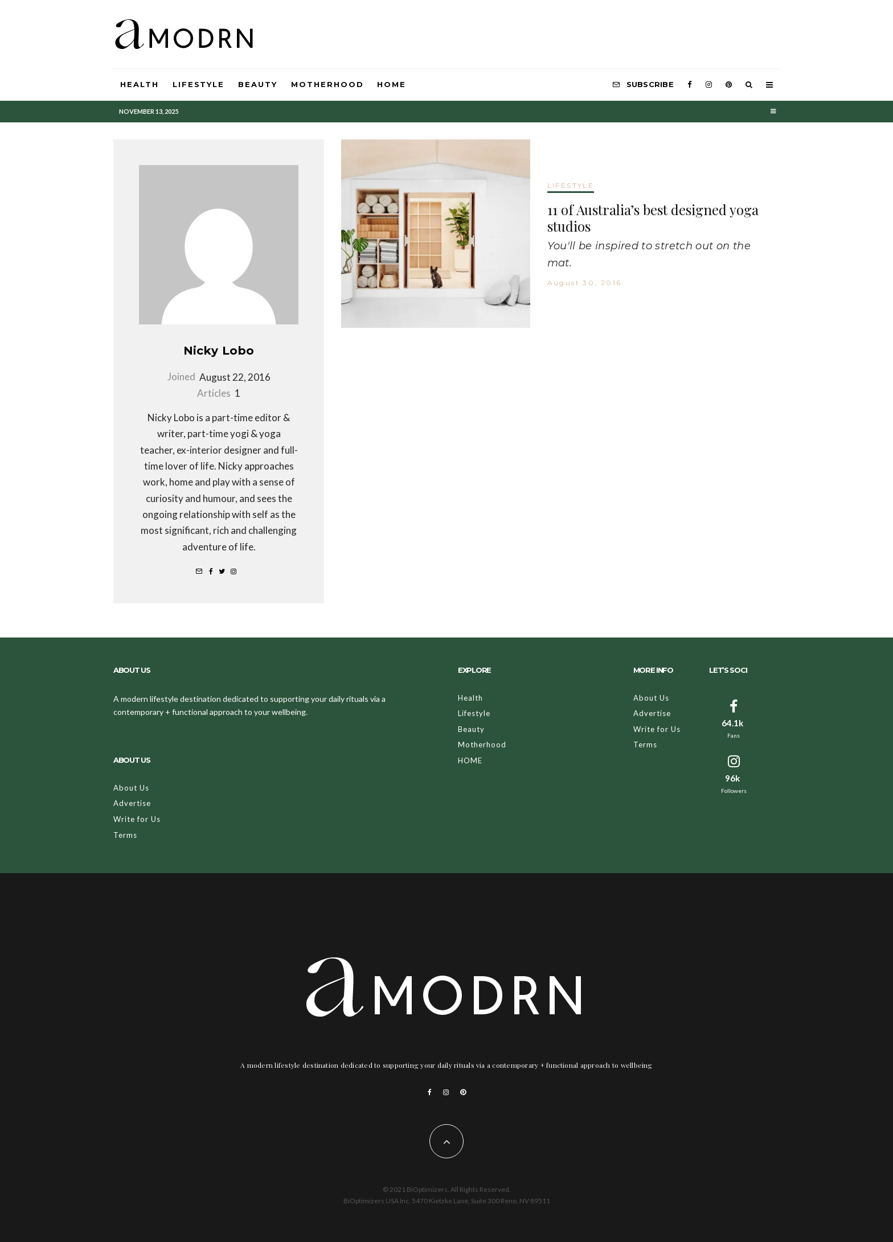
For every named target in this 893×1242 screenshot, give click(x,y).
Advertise (132, 803)
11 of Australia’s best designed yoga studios (653, 218)
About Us (131, 787)
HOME (391, 84)
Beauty (257, 84)
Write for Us (137, 819)
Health (139, 84)
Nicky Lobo (219, 350)
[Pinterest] (729, 85)
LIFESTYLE (571, 185)
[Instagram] (709, 85)
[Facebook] (690, 85)
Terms (125, 835)
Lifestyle (199, 84)
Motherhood (327, 84)
